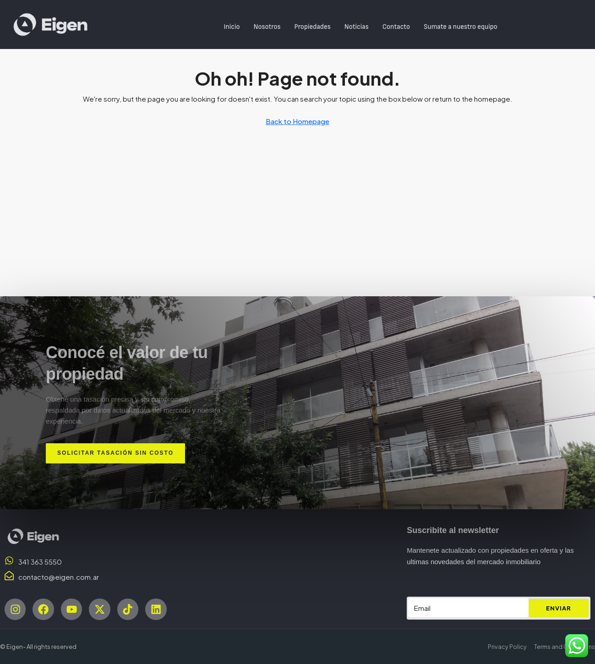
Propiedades (313, 26)
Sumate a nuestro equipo (460, 26)
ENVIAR (558, 607)
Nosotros (267, 26)
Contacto (396, 26)
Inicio (232, 26)
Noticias (356, 26)
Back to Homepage (297, 121)
